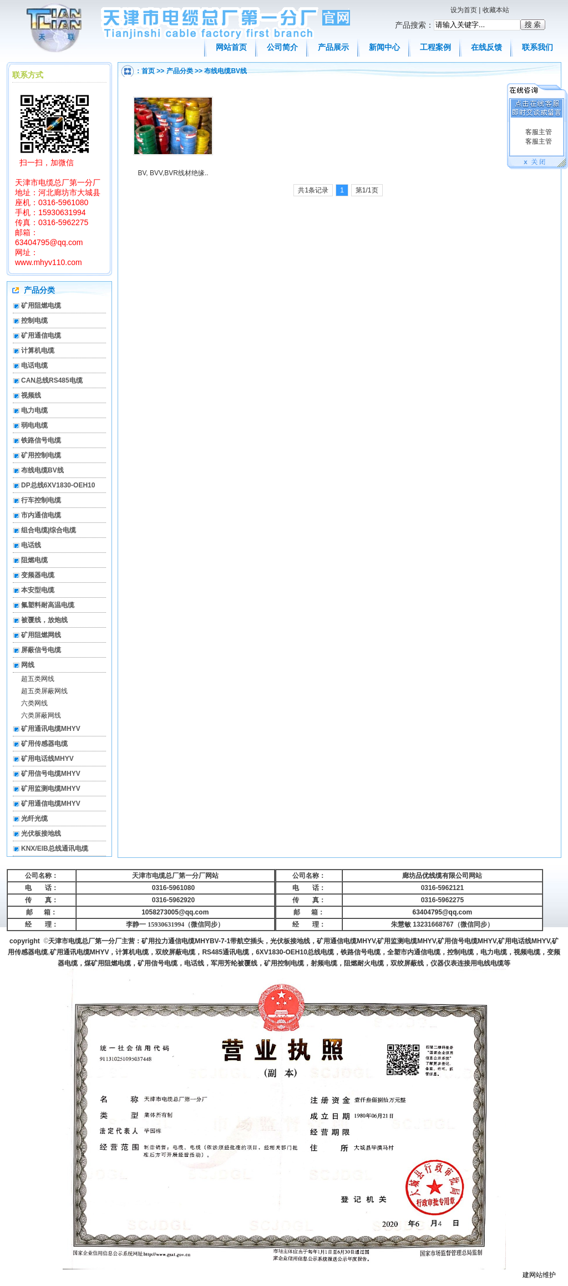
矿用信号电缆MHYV (50, 773)
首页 (148, 71)
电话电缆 (34, 365)
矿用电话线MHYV (47, 759)
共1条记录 (313, 190)
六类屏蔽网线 (41, 715)
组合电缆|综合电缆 (48, 530)
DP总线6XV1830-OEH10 (58, 485)
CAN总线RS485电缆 (52, 380)
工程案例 (435, 47)
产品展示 (333, 47)
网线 (27, 665)
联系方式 (27, 74)
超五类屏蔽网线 (44, 691)
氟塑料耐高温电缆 (47, 605)
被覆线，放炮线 (44, 620)
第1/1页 (367, 190)
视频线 (31, 395)
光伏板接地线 (41, 833)
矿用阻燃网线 (41, 635)
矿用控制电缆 (41, 455)
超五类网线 (37, 679)
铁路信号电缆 (41, 440)
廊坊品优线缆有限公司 (435, 876)
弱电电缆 (34, 425)
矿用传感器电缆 (44, 744)
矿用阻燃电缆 (41, 305)
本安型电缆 (37, 590)
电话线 (31, 545)
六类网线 (34, 703)
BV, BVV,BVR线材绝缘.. (173, 173)
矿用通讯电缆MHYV (50, 729)
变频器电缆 (37, 575)
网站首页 (231, 47)
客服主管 (537, 132)
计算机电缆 (37, 350)
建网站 (532, 1275)
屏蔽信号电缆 (41, 650)
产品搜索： (414, 25)
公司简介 (282, 47)
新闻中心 (384, 47)
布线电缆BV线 (225, 71)
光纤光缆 (34, 818)
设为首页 (463, 10)
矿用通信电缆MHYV (50, 803)
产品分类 (179, 71)
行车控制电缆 (41, 500)
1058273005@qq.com (175, 912)
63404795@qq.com (443, 912)
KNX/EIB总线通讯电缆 (54, 848)
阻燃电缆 (34, 560)
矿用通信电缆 (41, 335)
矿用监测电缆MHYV (50, 788)
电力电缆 (34, 410)
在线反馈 (486, 47)
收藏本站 (496, 10)
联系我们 (537, 47)
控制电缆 (34, 320)
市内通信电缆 (41, 515)
